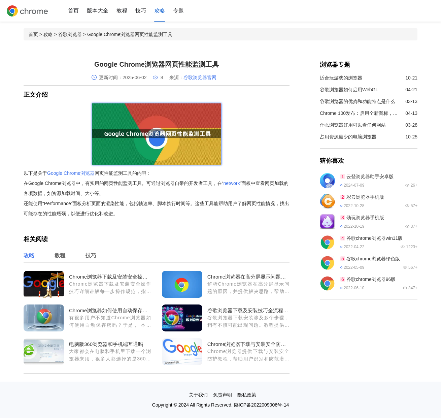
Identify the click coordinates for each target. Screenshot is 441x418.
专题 (178, 10)
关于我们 (198, 394)
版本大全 (97, 10)
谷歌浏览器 (70, 34)
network (232, 183)
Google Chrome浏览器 (71, 173)
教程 (121, 10)
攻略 (159, 10)
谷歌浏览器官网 (199, 77)
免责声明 (222, 394)
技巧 (140, 10)
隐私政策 (246, 394)
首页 (73, 10)
